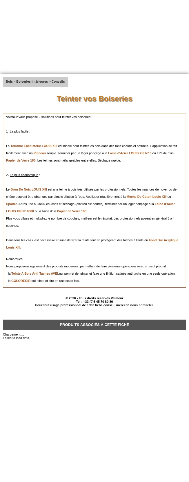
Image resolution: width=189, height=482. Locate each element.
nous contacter (141, 305)
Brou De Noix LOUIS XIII (28, 189)
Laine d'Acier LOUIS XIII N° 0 (129, 153)
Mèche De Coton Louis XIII (146, 196)
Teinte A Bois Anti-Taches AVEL (35, 273)
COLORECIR (21, 280)
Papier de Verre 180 (21, 160)
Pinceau (40, 153)
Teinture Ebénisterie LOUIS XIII (33, 146)
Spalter (11, 204)
